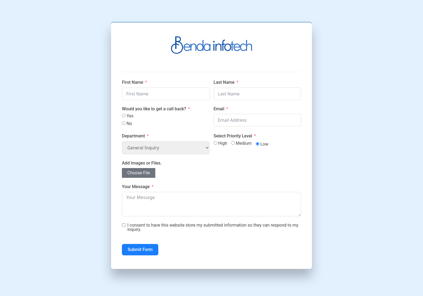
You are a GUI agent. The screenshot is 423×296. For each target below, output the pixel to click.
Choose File (138, 172)
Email (219, 108)
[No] (123, 123)
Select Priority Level (233, 136)
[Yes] (123, 115)
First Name (132, 82)
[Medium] (233, 143)
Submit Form (140, 249)
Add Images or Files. (142, 163)
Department (134, 136)
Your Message (136, 186)
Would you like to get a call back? (154, 108)
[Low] (257, 144)
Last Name (224, 82)
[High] (215, 143)
